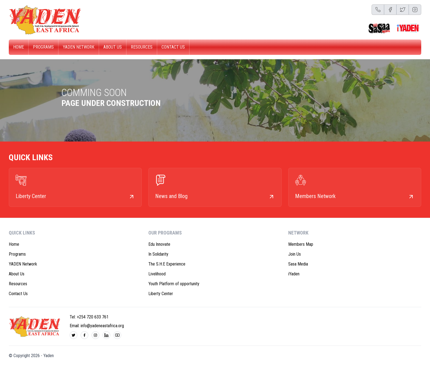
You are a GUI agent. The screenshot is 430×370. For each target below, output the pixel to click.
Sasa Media (298, 264)
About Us (112, 47)
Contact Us (173, 47)
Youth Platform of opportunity (173, 283)
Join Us (294, 254)
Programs (43, 47)
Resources (141, 47)
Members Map (300, 244)
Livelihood (157, 273)
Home (18, 47)
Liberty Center (160, 293)
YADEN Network (78, 47)
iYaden (293, 273)
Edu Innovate (159, 244)
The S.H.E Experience (166, 264)
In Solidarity (158, 254)
